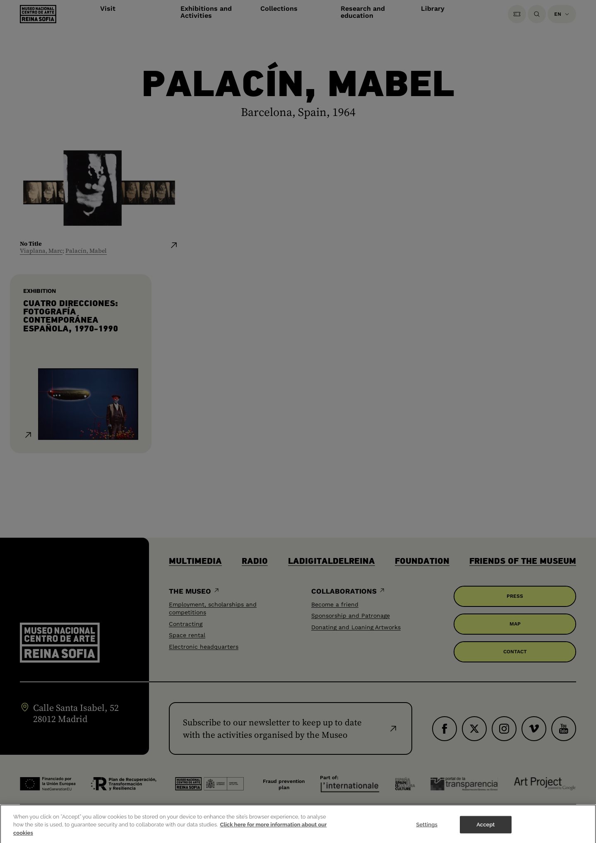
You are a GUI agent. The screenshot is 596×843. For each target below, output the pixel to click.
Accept (485, 828)
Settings (426, 828)
